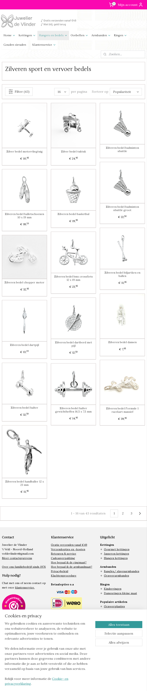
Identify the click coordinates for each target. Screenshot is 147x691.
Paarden (109, 610)
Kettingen (27, 35)
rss (79, 683)
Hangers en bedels (53, 35)
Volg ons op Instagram (20, 641)
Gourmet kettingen (116, 549)
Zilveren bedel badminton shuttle (122, 149)
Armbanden (101, 35)
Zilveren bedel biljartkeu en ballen (122, 274)
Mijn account (130, 4)
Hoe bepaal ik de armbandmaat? (71, 567)
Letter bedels (113, 624)
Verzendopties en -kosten (68, 549)
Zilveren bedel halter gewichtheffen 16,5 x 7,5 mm (73, 410)
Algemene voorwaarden (66, 666)
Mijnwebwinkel (126, 683)
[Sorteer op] (126, 91)
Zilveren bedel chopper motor (24, 282)
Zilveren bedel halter (24, 407)
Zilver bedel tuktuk (73, 151)
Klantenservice (44, 44)
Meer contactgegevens (17, 558)
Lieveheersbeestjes (117, 615)
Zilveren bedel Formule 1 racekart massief (122, 410)
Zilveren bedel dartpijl (24, 345)
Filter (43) (18, 91)
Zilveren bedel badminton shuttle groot (122, 208)
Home (9, 35)
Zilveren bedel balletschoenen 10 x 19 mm (24, 215)
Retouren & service (63, 553)
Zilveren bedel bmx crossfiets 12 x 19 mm (73, 278)
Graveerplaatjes (114, 606)
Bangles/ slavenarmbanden (121, 571)
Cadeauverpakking (63, 558)
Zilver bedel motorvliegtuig (24, 151)
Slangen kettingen (116, 558)
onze (11, 587)
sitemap (73, 683)
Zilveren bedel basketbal (73, 214)
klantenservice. (25, 587)
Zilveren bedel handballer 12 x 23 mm (24, 483)
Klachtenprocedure (63, 575)
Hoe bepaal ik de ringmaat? (69, 562)
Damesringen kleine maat (120, 593)
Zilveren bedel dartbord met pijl (73, 344)
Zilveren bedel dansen (122, 342)
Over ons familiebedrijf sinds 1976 (24, 567)
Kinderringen (112, 588)
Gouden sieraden (15, 44)
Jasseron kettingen (116, 553)
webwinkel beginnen (93, 683)
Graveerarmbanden (116, 575)
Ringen (120, 35)
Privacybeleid (59, 571)
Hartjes (109, 619)
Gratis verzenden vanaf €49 (69, 545)
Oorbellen (79, 35)
